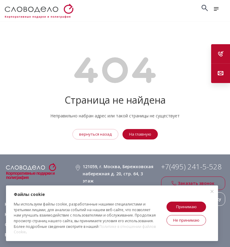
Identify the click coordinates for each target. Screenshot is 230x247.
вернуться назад (95, 134)
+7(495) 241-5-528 (191, 166)
